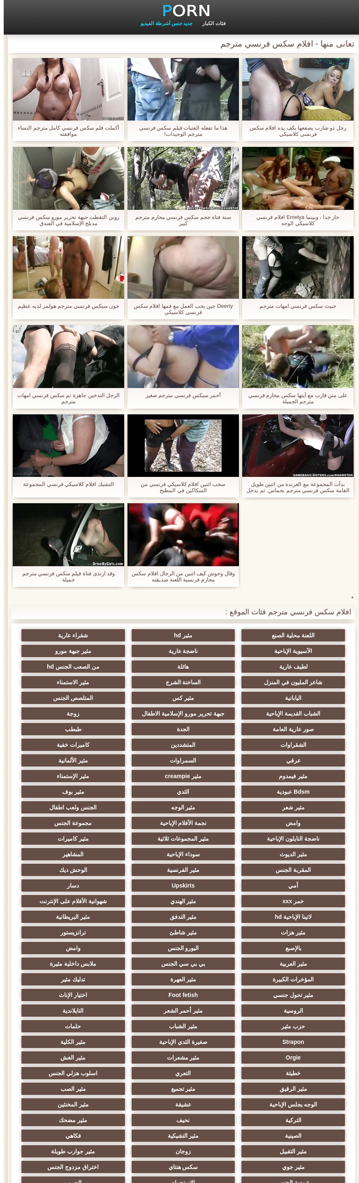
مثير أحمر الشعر (220, 929)
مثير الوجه (139, 772)
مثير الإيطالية (139, 1070)
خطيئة (300, 976)
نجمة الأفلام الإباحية (220, 788)
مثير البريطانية (300, 866)
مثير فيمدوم (58, 741)
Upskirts (219, 835)
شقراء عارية (139, 635)
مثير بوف (300, 772)
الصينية (300, 1023)
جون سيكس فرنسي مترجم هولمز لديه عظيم (65, 306)
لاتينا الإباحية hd (139, 851)
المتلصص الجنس (139, 682)
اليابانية (300, 682)
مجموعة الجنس (139, 788)
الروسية (300, 929)
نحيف (139, 1007)
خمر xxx (58, 835)
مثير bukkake (59, 1070)
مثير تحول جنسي (219, 913)
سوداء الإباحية (58, 804)
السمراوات (219, 741)
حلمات (220, 944)
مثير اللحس (220, 1101)
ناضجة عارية (300, 651)
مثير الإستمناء (220, 757)
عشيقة (59, 991)
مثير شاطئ (139, 866)
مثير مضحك (58, 1007)
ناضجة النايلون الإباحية (58, 788)
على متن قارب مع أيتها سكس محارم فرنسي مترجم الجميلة (294, 398)
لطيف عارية (139, 651)
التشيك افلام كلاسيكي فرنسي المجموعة (64, 484)
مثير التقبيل (58, 1023)
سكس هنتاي (59, 1038)
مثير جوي (139, 1038)
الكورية (300, 1101)
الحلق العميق (300, 1085)
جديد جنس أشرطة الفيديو (163, 23)
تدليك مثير (300, 913)
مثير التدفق (58, 851)
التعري (219, 976)
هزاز (58, 1085)
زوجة (219, 710)
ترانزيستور (59, 866)
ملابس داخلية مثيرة (220, 898)
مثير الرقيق (58, 976)
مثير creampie (300, 757)
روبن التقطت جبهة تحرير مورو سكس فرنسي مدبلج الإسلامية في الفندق (65, 220)
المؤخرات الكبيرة (139, 898)
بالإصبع (300, 882)
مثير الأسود (300, 1070)
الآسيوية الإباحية (59, 635)
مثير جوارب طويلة (220, 1038)
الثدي (59, 757)
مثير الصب (219, 991)
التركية (220, 1007)
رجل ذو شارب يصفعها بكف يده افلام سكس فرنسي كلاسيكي (294, 131)
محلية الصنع (139, 1101)
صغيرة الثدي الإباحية (59, 944)
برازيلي (59, 1101)
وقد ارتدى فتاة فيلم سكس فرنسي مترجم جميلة (65, 576)
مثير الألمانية (139, 741)
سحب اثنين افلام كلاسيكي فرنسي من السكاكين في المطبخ (179, 487)
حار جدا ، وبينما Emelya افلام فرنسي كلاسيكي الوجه (294, 220)
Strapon (139, 944)
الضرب (58, 1054)
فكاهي (139, 1023)
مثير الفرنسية (139, 819)
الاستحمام (139, 1054)
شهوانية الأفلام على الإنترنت (220, 851)
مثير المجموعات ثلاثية (300, 804)
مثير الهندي (300, 851)
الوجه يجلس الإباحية (139, 991)
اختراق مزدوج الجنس (300, 1054)
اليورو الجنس (219, 882)
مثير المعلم (219, 1085)
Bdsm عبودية (139, 757)
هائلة (59, 651)
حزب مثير (59, 929)
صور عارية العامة (139, 710)
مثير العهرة (59, 898)
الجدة (58, 710)
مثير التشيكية (219, 1023)
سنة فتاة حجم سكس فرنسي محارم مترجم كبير (179, 220)
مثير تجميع (300, 991)
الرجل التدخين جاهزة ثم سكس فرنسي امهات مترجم (65, 398)
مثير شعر (219, 772)
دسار (139, 835)
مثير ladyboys (220, 1070)
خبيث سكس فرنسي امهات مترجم (294, 306)
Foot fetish (139, 913)
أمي (300, 835)
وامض (300, 788)
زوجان (300, 1038)
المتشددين (139, 726)
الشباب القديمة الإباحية (59, 682)
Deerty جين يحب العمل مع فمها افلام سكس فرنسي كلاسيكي (179, 309)
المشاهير (300, 819)
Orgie (219, 960)
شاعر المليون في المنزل (219, 666)
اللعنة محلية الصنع (300, 635)
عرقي (300, 741)
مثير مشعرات (139, 960)
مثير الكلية (300, 960)
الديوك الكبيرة (139, 1085)
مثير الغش (58, 960)
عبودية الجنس (219, 1054)
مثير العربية (58, 882)
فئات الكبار (210, 23)
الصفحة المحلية (37, 1172)
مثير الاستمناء (58, 666)
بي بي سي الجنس (300, 898)
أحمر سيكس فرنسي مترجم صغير (179, 395)
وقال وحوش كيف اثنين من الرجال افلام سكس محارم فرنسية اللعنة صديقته (179, 576)
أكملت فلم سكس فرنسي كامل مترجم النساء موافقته (65, 131)
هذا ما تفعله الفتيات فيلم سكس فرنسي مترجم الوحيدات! (179, 131)
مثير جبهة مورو (220, 651)
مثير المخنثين (300, 1007)
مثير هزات (219, 866)
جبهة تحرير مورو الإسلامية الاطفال (300, 699)
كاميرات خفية (58, 726)
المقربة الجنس (219, 819)
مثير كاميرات (219, 804)
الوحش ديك (59, 819)
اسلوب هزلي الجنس (139, 976)
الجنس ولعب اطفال (58, 772)
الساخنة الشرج (139, 666)
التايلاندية (139, 929)
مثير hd (220, 635)
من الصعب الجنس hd (300, 666)
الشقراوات (220, 726)
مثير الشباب (300, 944)
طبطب (300, 726)
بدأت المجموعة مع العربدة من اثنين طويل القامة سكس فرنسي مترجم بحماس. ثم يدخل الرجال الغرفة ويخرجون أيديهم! (294, 487)
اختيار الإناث (58, 913)
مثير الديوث (139, 804)
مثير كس (220, 682)
